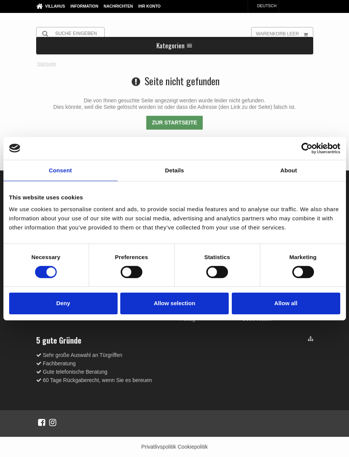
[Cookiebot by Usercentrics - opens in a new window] (307, 148)
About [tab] (288, 170)
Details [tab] (174, 170)
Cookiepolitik (193, 447)
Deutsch (263, 5)
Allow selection (174, 303)
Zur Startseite (174, 122)
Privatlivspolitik (158, 447)
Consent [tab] (60, 170)
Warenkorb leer (284, 33)
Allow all (286, 303)
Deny (63, 303)
